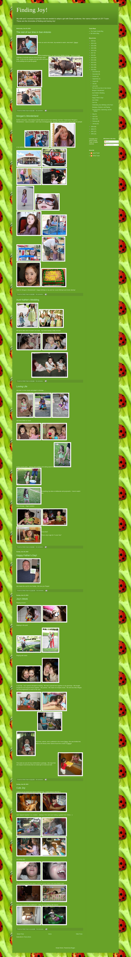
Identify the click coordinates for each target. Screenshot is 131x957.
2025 (92, 41)
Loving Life (21, 386)
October (94, 76)
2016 (92, 55)
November (95, 74)
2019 (92, 50)
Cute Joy (20, 788)
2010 (92, 69)
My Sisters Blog (95, 33)
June (93, 86)
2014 (92, 60)
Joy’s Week (22, 599)
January (94, 123)
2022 (92, 48)
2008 (92, 129)
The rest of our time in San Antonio (33, 32)
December (95, 71)
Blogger (73, 948)
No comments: (39, 110)
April (93, 116)
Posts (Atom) (27, 937)
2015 (92, 57)
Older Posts (79, 934)
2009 (92, 126)
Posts (107, 141)
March (94, 119)
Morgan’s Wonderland (27, 116)
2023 (92, 45)
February (95, 121)
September (95, 79)
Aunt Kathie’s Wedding (27, 299)
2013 (92, 62)
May (93, 114)
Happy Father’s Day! (26, 555)
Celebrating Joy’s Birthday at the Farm (102, 105)
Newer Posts (20, 934)
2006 (92, 134)
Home (50, 934)
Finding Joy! (32, 9)
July (93, 83)
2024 (92, 43)
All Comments (109, 144)
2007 (92, 131)
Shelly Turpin (96, 155)
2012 (92, 65)
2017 (92, 53)
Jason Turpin (96, 153)
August (94, 81)
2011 (92, 67)
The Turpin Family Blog (97, 31)
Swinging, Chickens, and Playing (101, 107)
